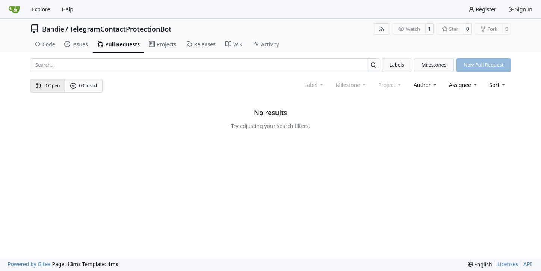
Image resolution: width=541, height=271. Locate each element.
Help (67, 9)
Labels (397, 64)
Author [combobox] (425, 84)
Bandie (53, 29)
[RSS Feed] (381, 29)
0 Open (48, 85)
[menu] (498, 85)
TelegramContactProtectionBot (121, 29)
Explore (41, 9)
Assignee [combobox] (463, 84)
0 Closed (83, 85)
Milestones (434, 64)
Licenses (507, 264)
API (527, 264)
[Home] (14, 9)
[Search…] (373, 65)
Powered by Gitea (29, 264)
